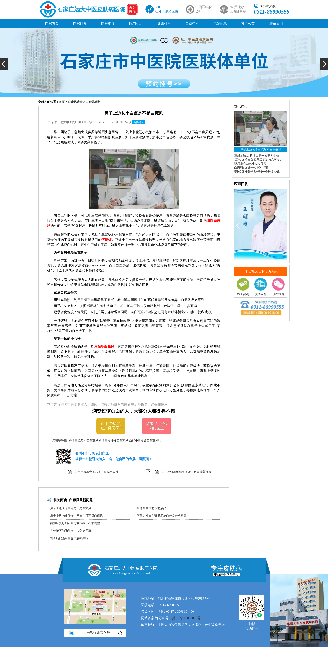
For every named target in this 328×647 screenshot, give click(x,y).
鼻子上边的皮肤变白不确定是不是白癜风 (76, 515)
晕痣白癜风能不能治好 (151, 508)
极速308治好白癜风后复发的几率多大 (258, 159)
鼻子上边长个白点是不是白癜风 (70, 508)
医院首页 (52, 23)
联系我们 (276, 23)
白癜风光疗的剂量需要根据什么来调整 (75, 523)
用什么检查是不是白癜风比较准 (97, 472)
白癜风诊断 (93, 101)
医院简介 (80, 23)
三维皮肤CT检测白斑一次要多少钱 (256, 155)
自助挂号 (192, 23)
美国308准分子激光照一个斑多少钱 (257, 171)
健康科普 (164, 23)
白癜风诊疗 (75, 101)
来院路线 (220, 23)
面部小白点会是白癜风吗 (145, 440)
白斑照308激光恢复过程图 (251, 167)
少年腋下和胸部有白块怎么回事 (70, 530)
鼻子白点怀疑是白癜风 (113, 440)
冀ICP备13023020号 (186, 618)
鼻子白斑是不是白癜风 (83, 440)
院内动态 (136, 23)
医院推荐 (108, 23)
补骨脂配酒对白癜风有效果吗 (69, 538)
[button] (4, 64)
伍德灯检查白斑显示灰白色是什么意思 (162, 515)
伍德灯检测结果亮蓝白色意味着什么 (187, 472)
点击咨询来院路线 (95, 633)
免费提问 (138, 122)
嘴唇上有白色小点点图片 (250, 163)
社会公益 (248, 23)
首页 (62, 101)
